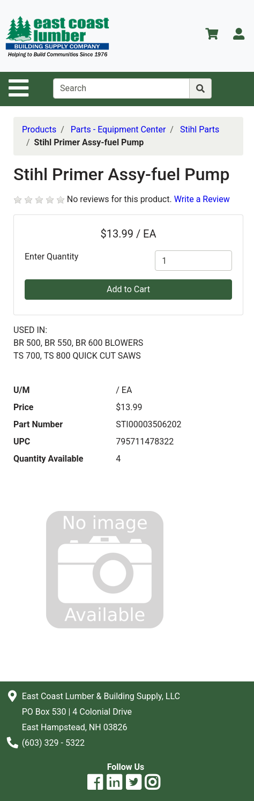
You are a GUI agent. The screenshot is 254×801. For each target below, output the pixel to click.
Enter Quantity (51, 256)
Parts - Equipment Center (118, 129)
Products (39, 129)
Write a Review (202, 199)
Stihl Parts (199, 129)
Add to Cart (128, 289)
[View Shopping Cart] (211, 36)
